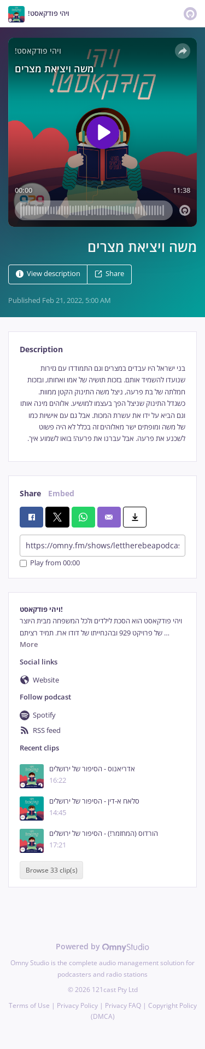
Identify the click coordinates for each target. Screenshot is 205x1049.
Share (109, 273)
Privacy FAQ (123, 1005)
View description (48, 273)
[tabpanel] (102, 404)
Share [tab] (30, 493)
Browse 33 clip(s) (52, 870)
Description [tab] (41, 349)
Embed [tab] (61, 493)
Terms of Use (29, 1005)
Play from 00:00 (50, 563)
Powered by (102, 946)
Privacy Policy (77, 1005)
